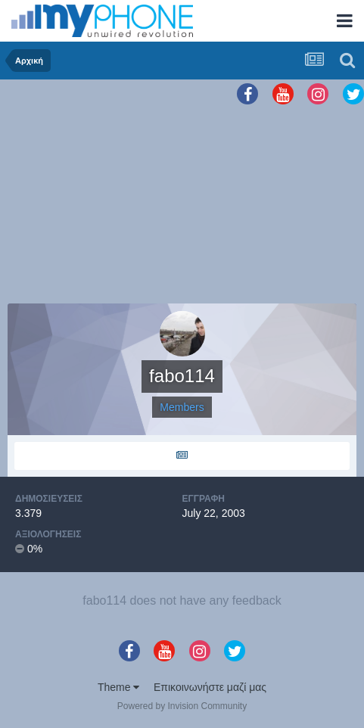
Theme (118, 687)
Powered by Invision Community (182, 706)
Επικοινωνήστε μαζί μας (210, 687)
